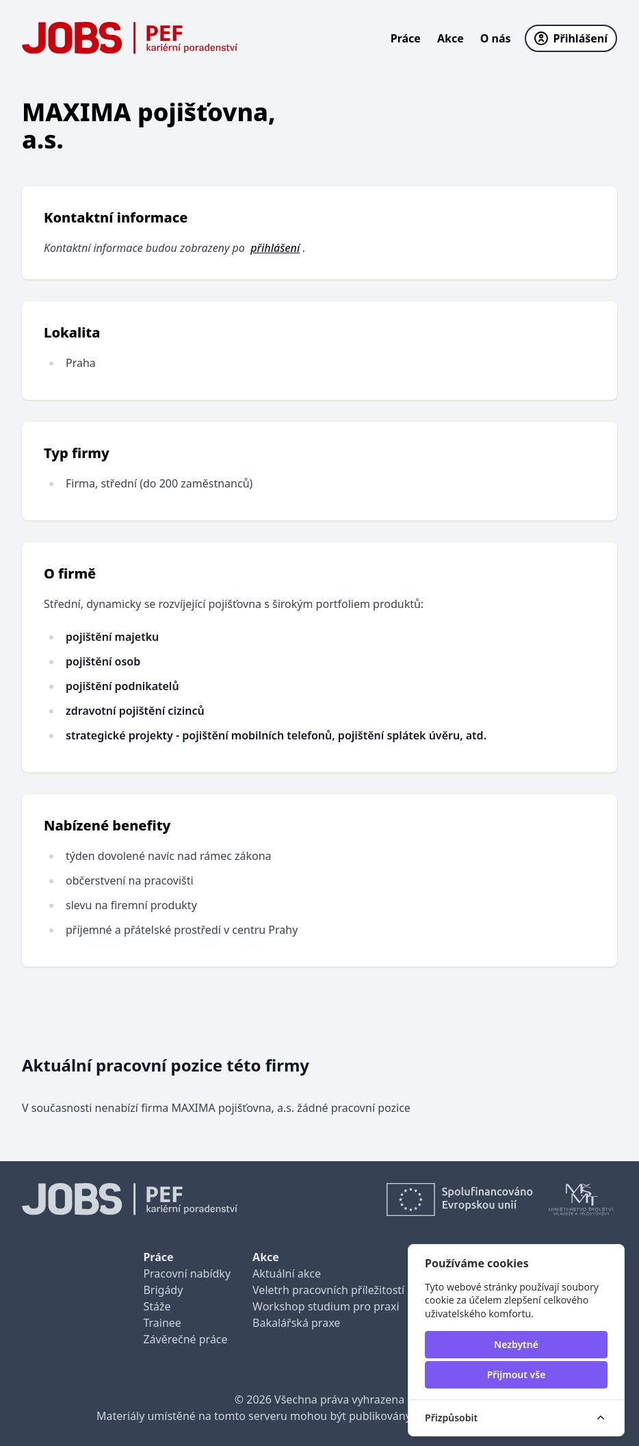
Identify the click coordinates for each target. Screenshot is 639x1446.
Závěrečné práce (185, 1339)
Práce (406, 38)
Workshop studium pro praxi (326, 1306)
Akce (450, 38)
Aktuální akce (286, 1273)
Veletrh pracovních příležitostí (328, 1289)
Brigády (163, 1289)
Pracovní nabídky (187, 1273)
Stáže (156, 1306)
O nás (495, 38)
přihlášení (275, 247)
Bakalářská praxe (296, 1322)
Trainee (162, 1322)
